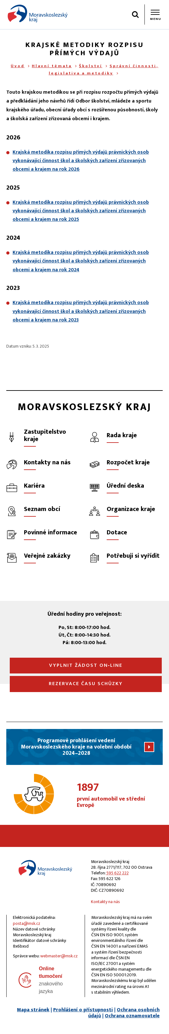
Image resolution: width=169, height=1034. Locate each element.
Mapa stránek (33, 1010)
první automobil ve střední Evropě (120, 795)
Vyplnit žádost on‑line (85, 665)
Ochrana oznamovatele (132, 1016)
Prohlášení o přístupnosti (83, 1010)
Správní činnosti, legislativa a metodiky (104, 69)
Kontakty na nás (105, 901)
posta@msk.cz (26, 923)
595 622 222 (117, 873)
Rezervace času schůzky (86, 683)
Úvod (18, 65)
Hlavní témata (52, 65)
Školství (90, 65)
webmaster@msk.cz (59, 956)
